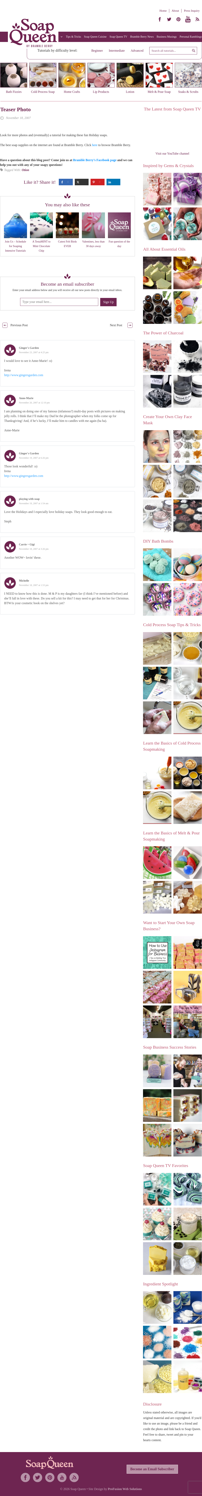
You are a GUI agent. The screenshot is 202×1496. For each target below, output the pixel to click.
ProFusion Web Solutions (125, 1489)
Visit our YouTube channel (172, 153)
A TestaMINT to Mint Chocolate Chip (41, 246)
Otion (25, 170)
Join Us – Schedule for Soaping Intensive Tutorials (15, 246)
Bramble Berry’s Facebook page (94, 160)
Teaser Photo (15, 109)
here (94, 145)
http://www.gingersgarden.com (23, 375)
